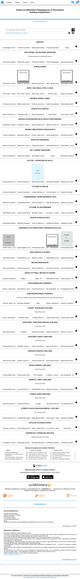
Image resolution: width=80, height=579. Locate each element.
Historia (17, 2)
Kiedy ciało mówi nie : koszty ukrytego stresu (38, 455)
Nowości (9, 2)
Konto (32, 2)
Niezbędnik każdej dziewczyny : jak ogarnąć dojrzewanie (41, 457)
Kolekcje (25, 33)
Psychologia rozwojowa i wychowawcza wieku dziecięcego (17, 457)
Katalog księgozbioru (40, 21)
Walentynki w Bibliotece (11, 530)
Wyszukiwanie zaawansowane (13, 33)
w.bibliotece (46, 489)
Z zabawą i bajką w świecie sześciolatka (61, 452)
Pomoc (25, 2)
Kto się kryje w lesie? (57, 457)
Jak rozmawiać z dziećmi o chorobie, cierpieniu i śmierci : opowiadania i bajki (45, 454)
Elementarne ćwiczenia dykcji (59, 454)
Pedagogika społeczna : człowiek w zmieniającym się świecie (18, 454)
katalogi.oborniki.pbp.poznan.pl (12, 554)
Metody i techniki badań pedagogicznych (13, 458)
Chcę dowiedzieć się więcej (31, 577)
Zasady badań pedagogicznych (11, 452)
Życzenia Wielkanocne (11, 511)
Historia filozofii (8, 455)
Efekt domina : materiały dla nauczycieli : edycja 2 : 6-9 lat (65, 458)
